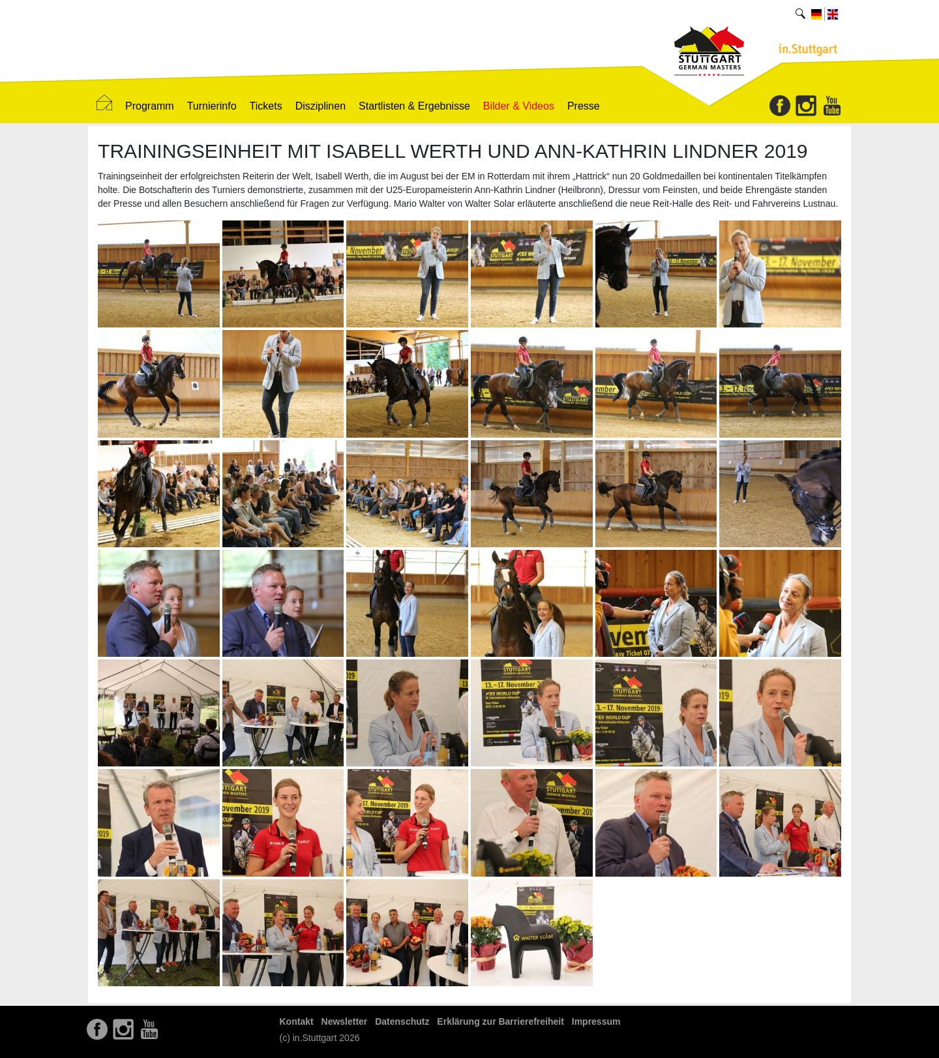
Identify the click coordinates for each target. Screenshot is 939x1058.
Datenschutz (402, 1021)
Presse (583, 106)
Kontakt (297, 1021)
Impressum (596, 1021)
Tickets (266, 106)
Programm (149, 106)
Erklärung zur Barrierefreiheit (500, 1021)
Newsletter (344, 1021)
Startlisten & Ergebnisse (414, 106)
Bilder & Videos (518, 106)
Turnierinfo (212, 106)
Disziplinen (320, 106)
